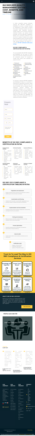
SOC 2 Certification (13, 406)
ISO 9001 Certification (13, 389)
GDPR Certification (13, 409)
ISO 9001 (9, 14)
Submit (8, 136)
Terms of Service (29, 434)
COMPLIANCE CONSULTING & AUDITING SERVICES (15, 322)
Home (4, 14)
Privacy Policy (30, 430)
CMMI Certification (13, 403)
